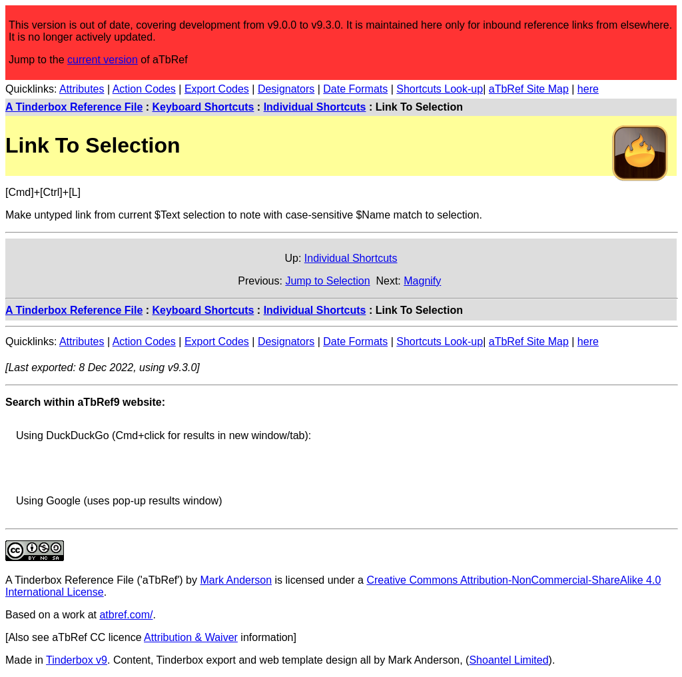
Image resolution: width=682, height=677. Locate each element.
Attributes (82, 89)
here (588, 89)
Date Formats (355, 89)
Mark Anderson (236, 580)
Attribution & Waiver (191, 637)
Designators (286, 89)
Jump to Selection (327, 281)
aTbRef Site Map (529, 89)
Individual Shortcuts (315, 107)
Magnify (422, 281)
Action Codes (144, 89)
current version (102, 59)
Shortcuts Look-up (439, 89)
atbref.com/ (126, 614)
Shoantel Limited (508, 660)
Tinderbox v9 (76, 660)
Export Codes (216, 89)
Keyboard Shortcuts (203, 107)
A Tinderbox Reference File (74, 107)
